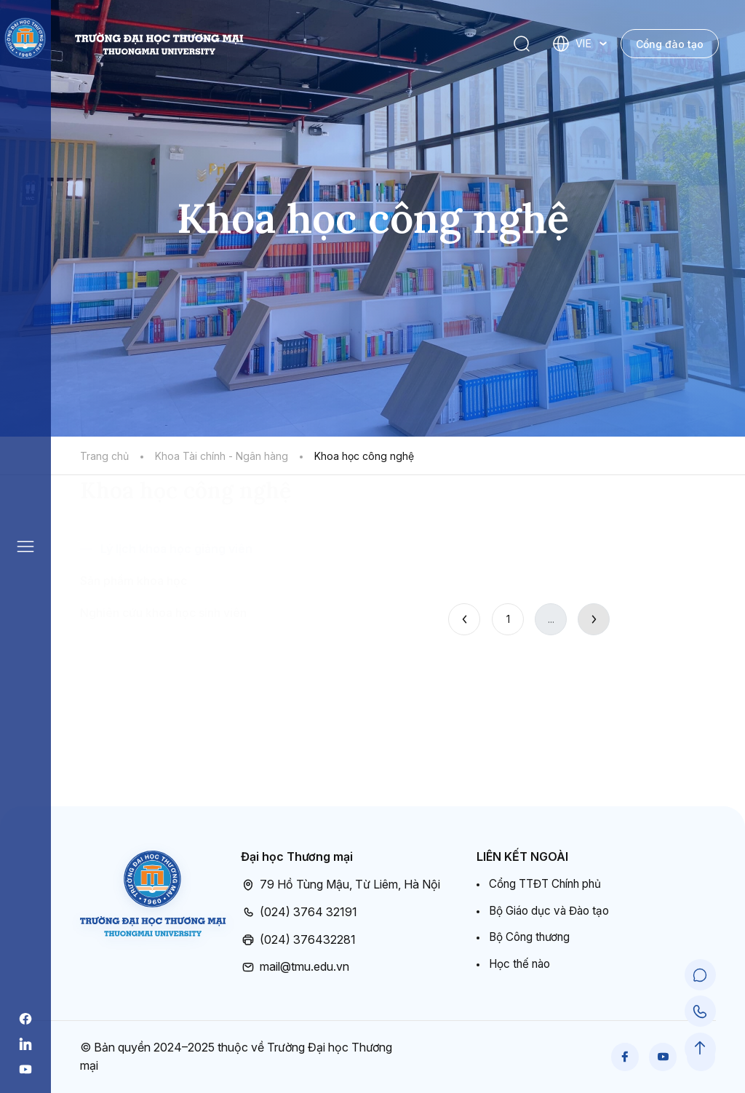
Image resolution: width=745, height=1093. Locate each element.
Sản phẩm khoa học (133, 666)
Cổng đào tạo (670, 44)
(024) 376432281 (298, 940)
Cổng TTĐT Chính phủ (548, 884)
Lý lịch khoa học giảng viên (176, 634)
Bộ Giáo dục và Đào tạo (552, 912)
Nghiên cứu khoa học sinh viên (163, 698)
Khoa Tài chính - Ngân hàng (221, 456)
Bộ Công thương (532, 939)
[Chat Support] (701, 979)
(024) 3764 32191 (299, 912)
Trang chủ (104, 456)
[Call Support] (701, 1014)
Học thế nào (521, 966)
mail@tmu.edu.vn (295, 967)
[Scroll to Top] (701, 1050)
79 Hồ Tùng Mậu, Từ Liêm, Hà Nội (340, 884)
